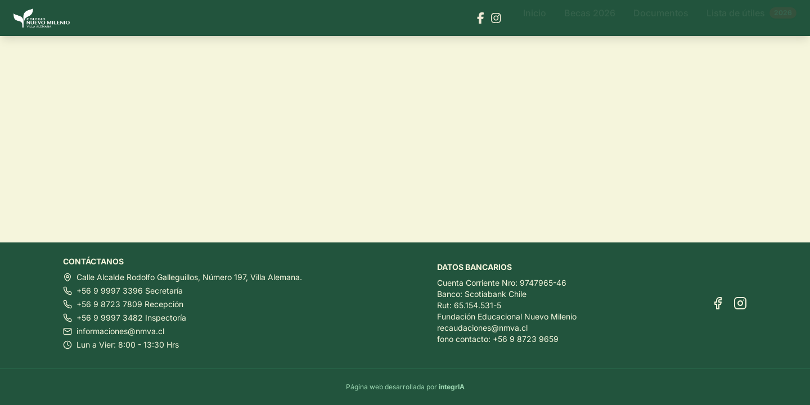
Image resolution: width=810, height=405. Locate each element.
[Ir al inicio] (46, 18)
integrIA (452, 386)
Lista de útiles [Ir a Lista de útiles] (751, 18)
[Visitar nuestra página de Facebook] (480, 18)
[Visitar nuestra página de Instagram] (496, 18)
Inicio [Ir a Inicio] (534, 18)
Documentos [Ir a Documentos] (660, 18)
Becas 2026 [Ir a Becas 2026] (589, 18)
